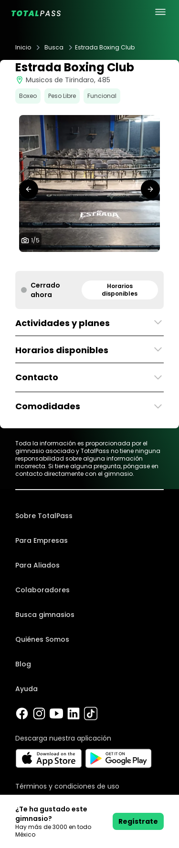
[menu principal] (160, 12)
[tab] (74, 261)
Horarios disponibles (119, 290)
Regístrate (138, 821)
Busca (53, 47)
